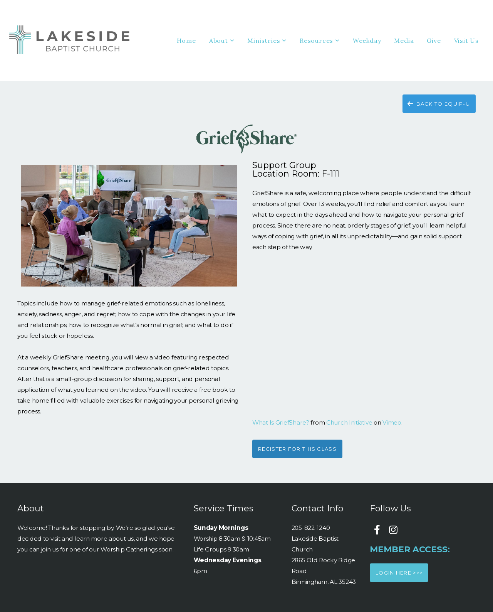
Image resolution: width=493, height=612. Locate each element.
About (222, 40)
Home (186, 40)
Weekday (367, 40)
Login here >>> (399, 573)
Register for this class (297, 449)
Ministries (267, 40)
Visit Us (466, 40)
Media (404, 40)
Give (434, 40)
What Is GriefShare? (280, 422)
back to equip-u (438, 104)
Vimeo (391, 422)
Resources (320, 40)
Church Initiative (349, 422)
